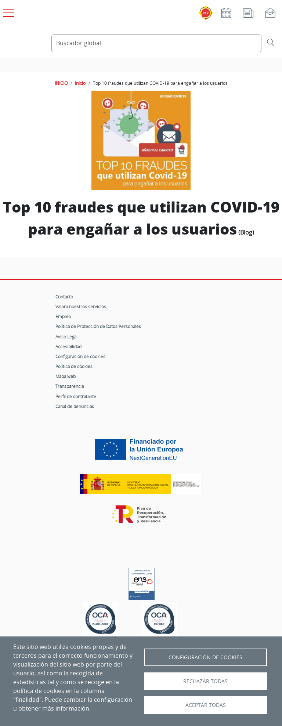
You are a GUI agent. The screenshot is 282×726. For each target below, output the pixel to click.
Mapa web (65, 376)
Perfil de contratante (75, 396)
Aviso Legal (66, 337)
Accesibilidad (68, 346)
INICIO (61, 83)
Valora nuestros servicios (80, 306)
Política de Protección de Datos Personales (98, 326)
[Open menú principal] (7, 11)
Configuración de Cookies (205, 657)
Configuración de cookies (80, 356)
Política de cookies (74, 366)
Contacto (64, 297)
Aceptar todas (205, 705)
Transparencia (69, 386)
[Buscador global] (156, 43)
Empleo (63, 316)
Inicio (80, 83)
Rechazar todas (205, 681)
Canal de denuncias (74, 406)
